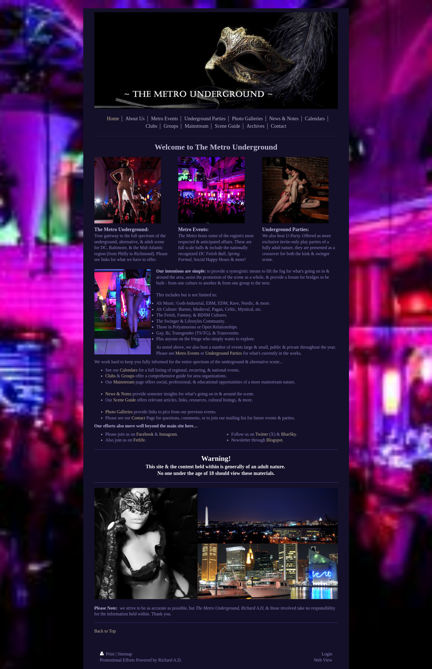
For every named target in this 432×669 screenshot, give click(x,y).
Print (108, 654)
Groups (127, 375)
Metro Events (187, 353)
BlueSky (288, 434)
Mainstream (123, 382)
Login (327, 654)
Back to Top (105, 631)
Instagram (168, 434)
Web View (323, 660)
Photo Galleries (119, 411)
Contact (138, 417)
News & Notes (118, 393)
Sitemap (125, 654)
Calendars (129, 370)
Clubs (110, 375)
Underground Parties (223, 353)
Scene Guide (124, 400)
